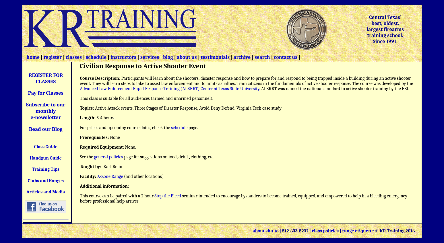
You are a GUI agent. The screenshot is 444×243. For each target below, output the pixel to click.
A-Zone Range (110, 176)
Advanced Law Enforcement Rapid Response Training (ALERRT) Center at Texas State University (169, 88)
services (149, 57)
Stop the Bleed (167, 196)
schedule (96, 57)
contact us (285, 57)
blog (168, 57)
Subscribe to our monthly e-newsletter (45, 111)
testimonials (215, 57)
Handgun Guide (46, 158)
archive (242, 57)
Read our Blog (46, 129)
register (53, 57)
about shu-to (266, 231)
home (33, 57)
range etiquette (358, 231)
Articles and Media (45, 192)
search (262, 57)
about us (186, 57)
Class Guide (45, 146)
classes (73, 57)
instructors (123, 57)
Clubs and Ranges (46, 180)
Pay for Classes (45, 93)
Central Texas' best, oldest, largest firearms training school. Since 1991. (385, 29)
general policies (108, 157)
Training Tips (46, 169)
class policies (325, 231)
